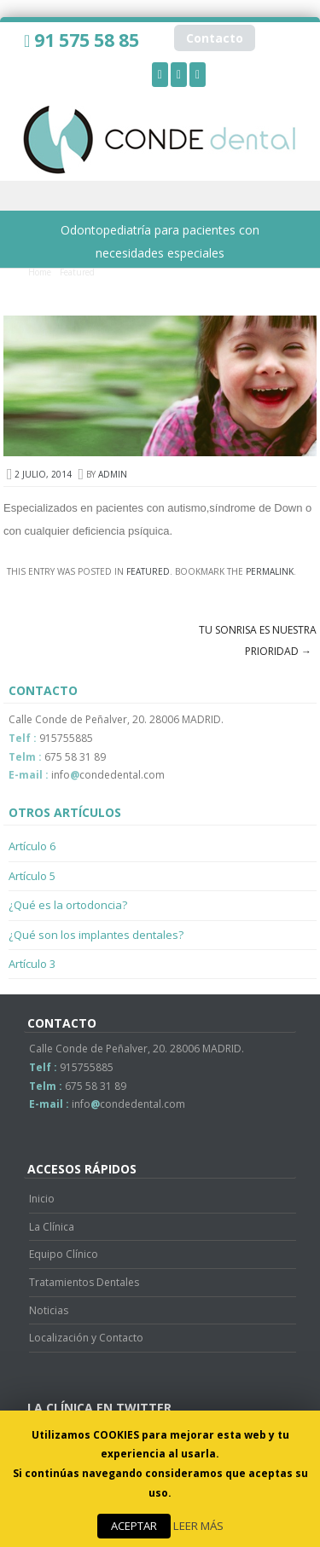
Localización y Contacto (86, 1337)
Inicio (42, 1198)
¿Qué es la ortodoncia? (68, 905)
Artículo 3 (32, 963)
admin (112, 474)
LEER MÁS (198, 1525)
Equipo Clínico (63, 1254)
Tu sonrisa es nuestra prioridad (258, 640)
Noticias (48, 1310)
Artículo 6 (32, 846)
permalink (270, 571)
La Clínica (51, 1227)
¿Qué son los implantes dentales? (96, 934)
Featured (77, 272)
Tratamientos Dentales (84, 1282)
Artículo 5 (32, 876)
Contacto (214, 38)
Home (39, 272)
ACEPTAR (134, 1525)
